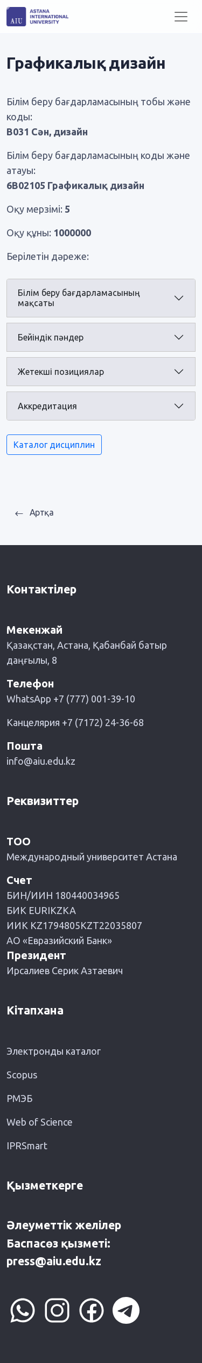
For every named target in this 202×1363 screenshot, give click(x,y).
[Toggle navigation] (181, 16)
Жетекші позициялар (61, 371)
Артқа (34, 512)
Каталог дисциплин (54, 445)
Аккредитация (47, 406)
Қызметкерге (44, 1185)
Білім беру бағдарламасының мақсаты (79, 298)
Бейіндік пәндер (50, 337)
